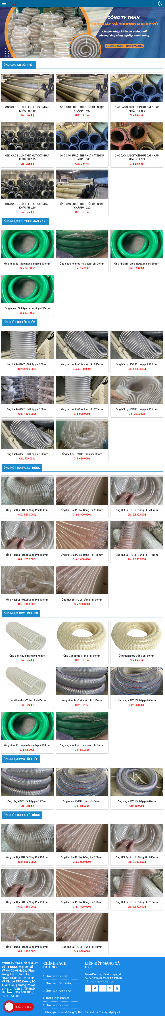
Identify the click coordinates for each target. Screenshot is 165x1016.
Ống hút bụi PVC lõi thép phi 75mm (82, 454)
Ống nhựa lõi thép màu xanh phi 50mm (27, 308)
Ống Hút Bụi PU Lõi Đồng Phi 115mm (137, 554)
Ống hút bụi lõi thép (19, 322)
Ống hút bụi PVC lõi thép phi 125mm (82, 409)
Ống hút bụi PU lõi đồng (22, 467)
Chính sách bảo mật (57, 976)
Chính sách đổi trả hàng (59, 983)
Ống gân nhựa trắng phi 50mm (136, 655)
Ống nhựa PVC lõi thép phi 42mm (137, 801)
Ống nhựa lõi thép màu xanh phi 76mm (82, 263)
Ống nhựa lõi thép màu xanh (25, 221)
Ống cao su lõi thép (19, 65)
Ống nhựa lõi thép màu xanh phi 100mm (27, 263)
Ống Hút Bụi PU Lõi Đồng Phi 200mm (137, 510)
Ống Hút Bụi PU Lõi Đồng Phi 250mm (82, 510)
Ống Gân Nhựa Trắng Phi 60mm (82, 655)
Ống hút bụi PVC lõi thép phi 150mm (27, 409)
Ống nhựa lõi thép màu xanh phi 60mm (136, 263)
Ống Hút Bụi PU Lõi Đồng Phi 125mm (82, 554)
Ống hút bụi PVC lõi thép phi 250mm (82, 364)
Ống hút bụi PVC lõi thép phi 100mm (27, 454)
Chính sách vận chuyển (59, 990)
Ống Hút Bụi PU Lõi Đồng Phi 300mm (27, 510)
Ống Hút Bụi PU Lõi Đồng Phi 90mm (82, 599)
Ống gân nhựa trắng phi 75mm (27, 655)
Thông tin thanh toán (58, 997)
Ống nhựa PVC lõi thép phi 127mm (82, 700)
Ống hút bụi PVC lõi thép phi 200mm (137, 364)
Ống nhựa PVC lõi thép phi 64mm (137, 700)
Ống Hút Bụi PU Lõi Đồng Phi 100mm (27, 599)
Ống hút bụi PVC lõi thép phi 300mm (27, 364)
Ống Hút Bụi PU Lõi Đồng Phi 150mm (27, 554)
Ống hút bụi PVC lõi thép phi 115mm (137, 409)
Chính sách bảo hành (57, 1005)
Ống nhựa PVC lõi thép (21, 613)
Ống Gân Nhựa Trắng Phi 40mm (27, 700)
